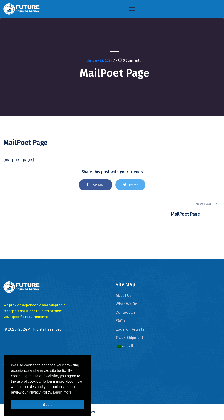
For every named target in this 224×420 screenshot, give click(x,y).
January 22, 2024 (99, 60)
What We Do (126, 303)
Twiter (130, 185)
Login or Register (131, 328)
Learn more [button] (62, 392)
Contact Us (125, 312)
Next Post (206, 204)
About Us (124, 295)
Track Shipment (129, 337)
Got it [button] (47, 404)
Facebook (95, 185)
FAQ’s (120, 320)
